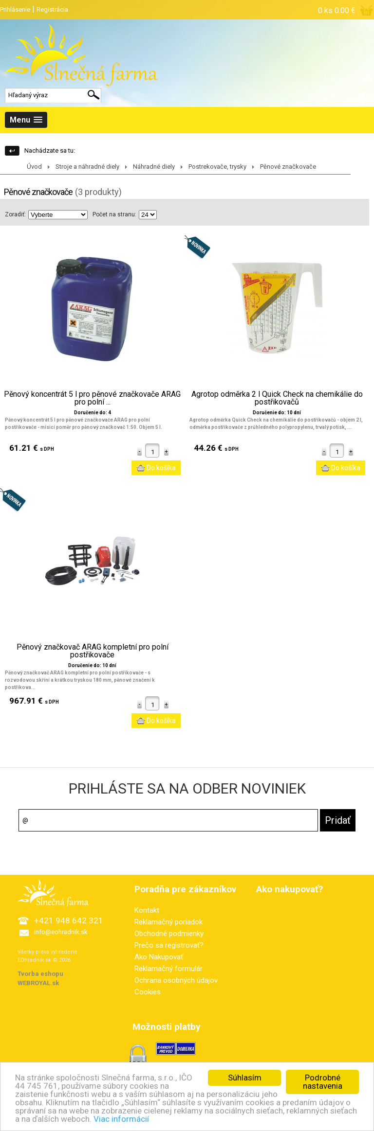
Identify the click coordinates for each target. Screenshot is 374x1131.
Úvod (34, 166)
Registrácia (52, 9)
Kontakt (146, 910)
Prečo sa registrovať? (169, 945)
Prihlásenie (15, 9)
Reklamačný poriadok (168, 922)
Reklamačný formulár (168, 968)
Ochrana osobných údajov (176, 980)
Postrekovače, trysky (217, 166)
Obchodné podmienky (169, 933)
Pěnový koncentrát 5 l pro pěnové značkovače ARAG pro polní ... (92, 398)
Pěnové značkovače (288, 166)
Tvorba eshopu (40, 973)
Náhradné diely (154, 166)
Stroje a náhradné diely (87, 166)
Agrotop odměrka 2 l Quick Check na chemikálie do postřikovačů (277, 398)
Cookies (147, 992)
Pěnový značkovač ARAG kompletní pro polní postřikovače (92, 651)
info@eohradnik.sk (61, 932)
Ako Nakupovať (158, 957)
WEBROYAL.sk (38, 983)
